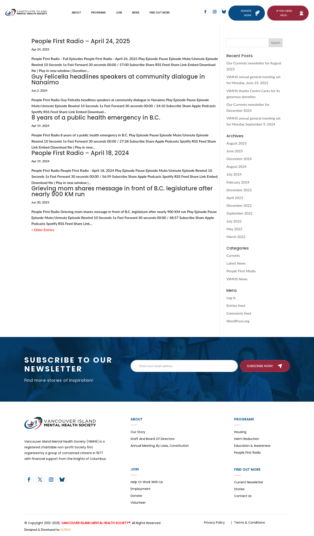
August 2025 (236, 143)
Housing (240, 432)
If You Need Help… (284, 13)
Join (119, 13)
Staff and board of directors (153, 439)
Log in (231, 298)
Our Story (138, 432)
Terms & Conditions (249, 523)
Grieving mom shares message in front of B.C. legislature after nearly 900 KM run (122, 191)
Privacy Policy (214, 523)
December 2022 (239, 205)
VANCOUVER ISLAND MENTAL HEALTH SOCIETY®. (96, 523)
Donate (136, 496)
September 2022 (239, 213)
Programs (98, 13)
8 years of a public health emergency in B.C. (95, 118)
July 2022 (233, 221)
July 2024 (233, 174)
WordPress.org (237, 321)
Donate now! (246, 13)
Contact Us (243, 496)
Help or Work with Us (147, 482)
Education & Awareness (252, 446)
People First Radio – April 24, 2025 (80, 41)
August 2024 (236, 166)
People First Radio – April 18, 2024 (80, 153)
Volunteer (138, 503)
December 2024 (239, 159)
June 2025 (234, 151)
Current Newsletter (248, 483)
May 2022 (234, 229)
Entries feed (235, 306)
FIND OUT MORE (160, 13)
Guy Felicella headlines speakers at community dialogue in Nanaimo (118, 80)
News (135, 13)
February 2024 (237, 182)
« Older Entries (42, 230)
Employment (140, 489)
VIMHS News (236, 279)
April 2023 (234, 198)
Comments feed (238, 313)
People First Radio (247, 453)
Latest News (236, 263)
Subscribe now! (260, 366)
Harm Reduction (246, 439)
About (76, 13)
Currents (233, 255)
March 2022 (235, 237)
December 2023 (239, 190)
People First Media (241, 271)
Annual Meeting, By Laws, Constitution (160, 446)
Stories (239, 489)
